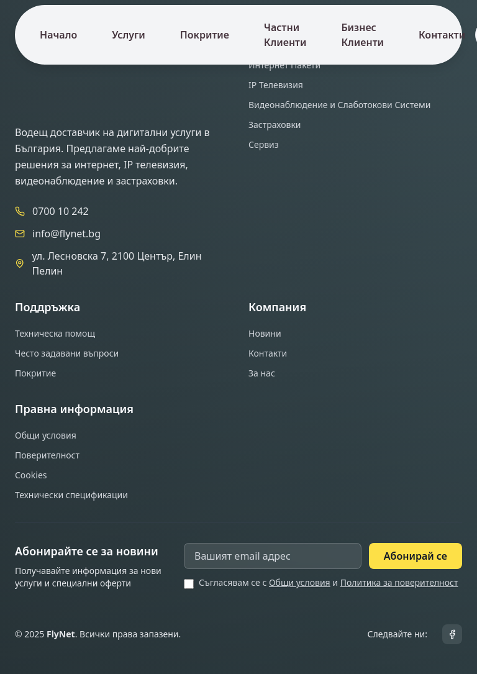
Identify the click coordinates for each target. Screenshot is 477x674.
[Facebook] (452, 634)
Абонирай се (415, 556)
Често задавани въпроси (67, 353)
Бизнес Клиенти (362, 34)
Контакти (442, 35)
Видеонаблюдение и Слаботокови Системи (339, 105)
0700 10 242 (60, 211)
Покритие (204, 35)
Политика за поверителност (399, 582)
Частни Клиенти (285, 34)
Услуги (128, 35)
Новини (264, 333)
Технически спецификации (71, 495)
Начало (58, 35)
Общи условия (45, 435)
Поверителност (47, 455)
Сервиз (263, 144)
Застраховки (274, 124)
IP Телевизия (275, 85)
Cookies (31, 475)
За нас (261, 373)
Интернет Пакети (284, 65)
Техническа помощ (55, 333)
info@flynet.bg (66, 233)
